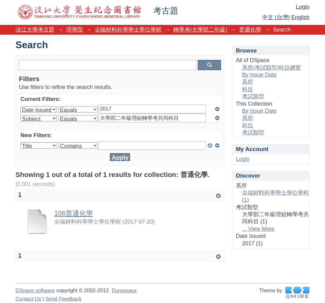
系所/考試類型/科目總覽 (271, 68)
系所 (247, 82)
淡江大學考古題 (34, 30)
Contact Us (28, 299)
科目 (247, 89)
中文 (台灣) (276, 17)
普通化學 (250, 30)
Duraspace (124, 290)
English (300, 17)
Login (303, 7)
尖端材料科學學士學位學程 (128, 30)
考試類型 (253, 96)
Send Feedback (63, 299)
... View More (258, 229)
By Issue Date (259, 75)
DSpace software (35, 290)
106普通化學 (73, 213)
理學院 (74, 30)
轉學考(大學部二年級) (200, 30)
